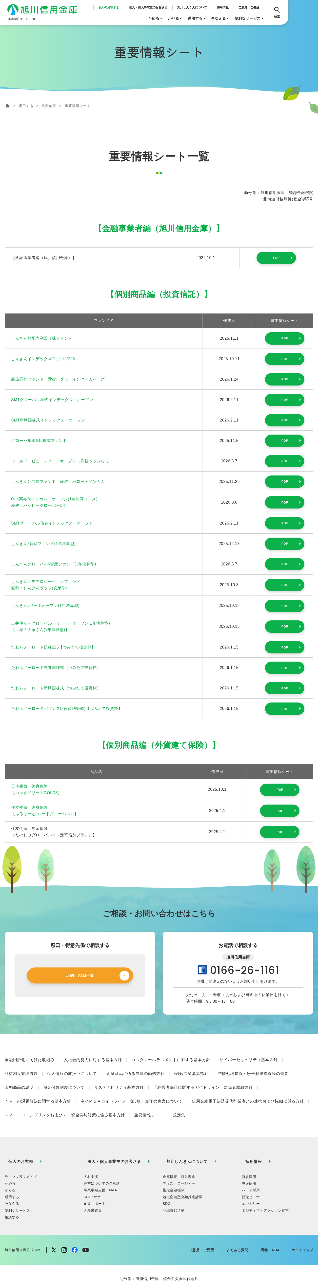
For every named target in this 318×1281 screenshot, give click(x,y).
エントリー (251, 1169)
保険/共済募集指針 (191, 1066)
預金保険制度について (64, 1075)
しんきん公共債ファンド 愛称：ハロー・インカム (58, 481)
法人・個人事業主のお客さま (148, 7)
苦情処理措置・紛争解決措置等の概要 (253, 1066)
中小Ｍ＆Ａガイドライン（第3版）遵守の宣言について (131, 1084)
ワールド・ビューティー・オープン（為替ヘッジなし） (62, 461)
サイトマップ (302, 1215)
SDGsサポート (96, 1162)
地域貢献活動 (173, 1176)
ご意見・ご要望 (248, 7)
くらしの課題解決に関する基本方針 (38, 1084)
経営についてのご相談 (102, 1149)
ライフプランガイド (21, 1142)
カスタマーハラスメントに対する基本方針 (170, 1057)
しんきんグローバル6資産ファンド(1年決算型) (53, 564)
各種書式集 (93, 1176)
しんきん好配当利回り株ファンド (41, 338)
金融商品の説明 (19, 1075)
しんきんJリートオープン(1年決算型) (45, 605)
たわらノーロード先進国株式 (56, 668)
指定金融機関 (173, 1156)
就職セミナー (252, 1162)
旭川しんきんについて (192, 7)
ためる (155, 18)
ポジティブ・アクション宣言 (265, 1176)
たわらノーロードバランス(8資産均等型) (66, 708)
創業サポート (94, 1169)
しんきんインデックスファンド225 (43, 359)
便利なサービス (249, 18)
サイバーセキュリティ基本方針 (248, 1057)
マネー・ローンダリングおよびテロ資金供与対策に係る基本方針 (65, 1093)
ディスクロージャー (179, 1149)
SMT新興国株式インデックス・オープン (48, 420)
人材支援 (91, 1142)
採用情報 (223, 7)
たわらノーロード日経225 (53, 647)
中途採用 (249, 1149)
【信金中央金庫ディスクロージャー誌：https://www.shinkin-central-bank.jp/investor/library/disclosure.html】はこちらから (159, 1260)
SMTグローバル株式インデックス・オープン (52, 400)
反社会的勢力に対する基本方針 (93, 1057)
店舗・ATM (269, 1215)
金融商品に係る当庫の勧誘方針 (135, 1066)
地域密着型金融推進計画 (183, 1162)
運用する (197, 18)
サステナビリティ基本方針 (119, 1075)
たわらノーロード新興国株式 (56, 688)
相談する (12, 1183)
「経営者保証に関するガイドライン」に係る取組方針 (203, 1075)
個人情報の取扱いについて (72, 1066)
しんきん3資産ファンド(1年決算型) (43, 544)
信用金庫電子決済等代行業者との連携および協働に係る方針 (248, 1084)
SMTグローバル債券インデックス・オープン (52, 523)
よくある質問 (237, 1215)
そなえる (220, 18)
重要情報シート (148, 1093)
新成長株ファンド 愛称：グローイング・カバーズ (58, 379)
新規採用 (249, 1142)
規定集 (179, 1093)
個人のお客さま (108, 7)
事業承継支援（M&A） (102, 1156)
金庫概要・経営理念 (179, 1142)
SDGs (168, 1169)
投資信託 (48, 106)
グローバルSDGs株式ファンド (39, 441)
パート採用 (251, 1156)
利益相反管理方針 (21, 1066)
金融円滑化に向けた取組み (30, 1057)
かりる (175, 18)
